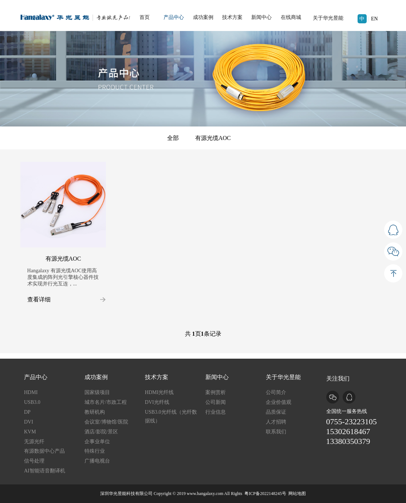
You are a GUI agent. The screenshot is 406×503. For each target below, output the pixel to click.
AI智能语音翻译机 (44, 470)
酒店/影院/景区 (101, 431)
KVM (30, 431)
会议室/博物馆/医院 (106, 422)
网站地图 (297, 493)
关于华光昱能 (328, 18)
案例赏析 (215, 392)
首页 (144, 17)
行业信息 (215, 412)
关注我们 (338, 378)
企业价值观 (278, 402)
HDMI (31, 392)
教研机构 (94, 412)
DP (27, 412)
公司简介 (276, 392)
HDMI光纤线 (159, 392)
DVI (28, 422)
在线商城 (291, 17)
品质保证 (276, 412)
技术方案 (232, 17)
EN (374, 19)
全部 (173, 138)
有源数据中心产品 (44, 451)
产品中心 (173, 17)
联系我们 (276, 431)
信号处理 (34, 461)
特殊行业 (94, 451)
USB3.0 (32, 402)
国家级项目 (97, 392)
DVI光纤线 (157, 402)
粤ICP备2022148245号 (265, 493)
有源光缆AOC (213, 138)
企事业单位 (97, 441)
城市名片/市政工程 (105, 402)
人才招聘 (276, 422)
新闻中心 (261, 17)
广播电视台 (97, 461)
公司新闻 (215, 402)
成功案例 (203, 17)
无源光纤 (34, 441)
